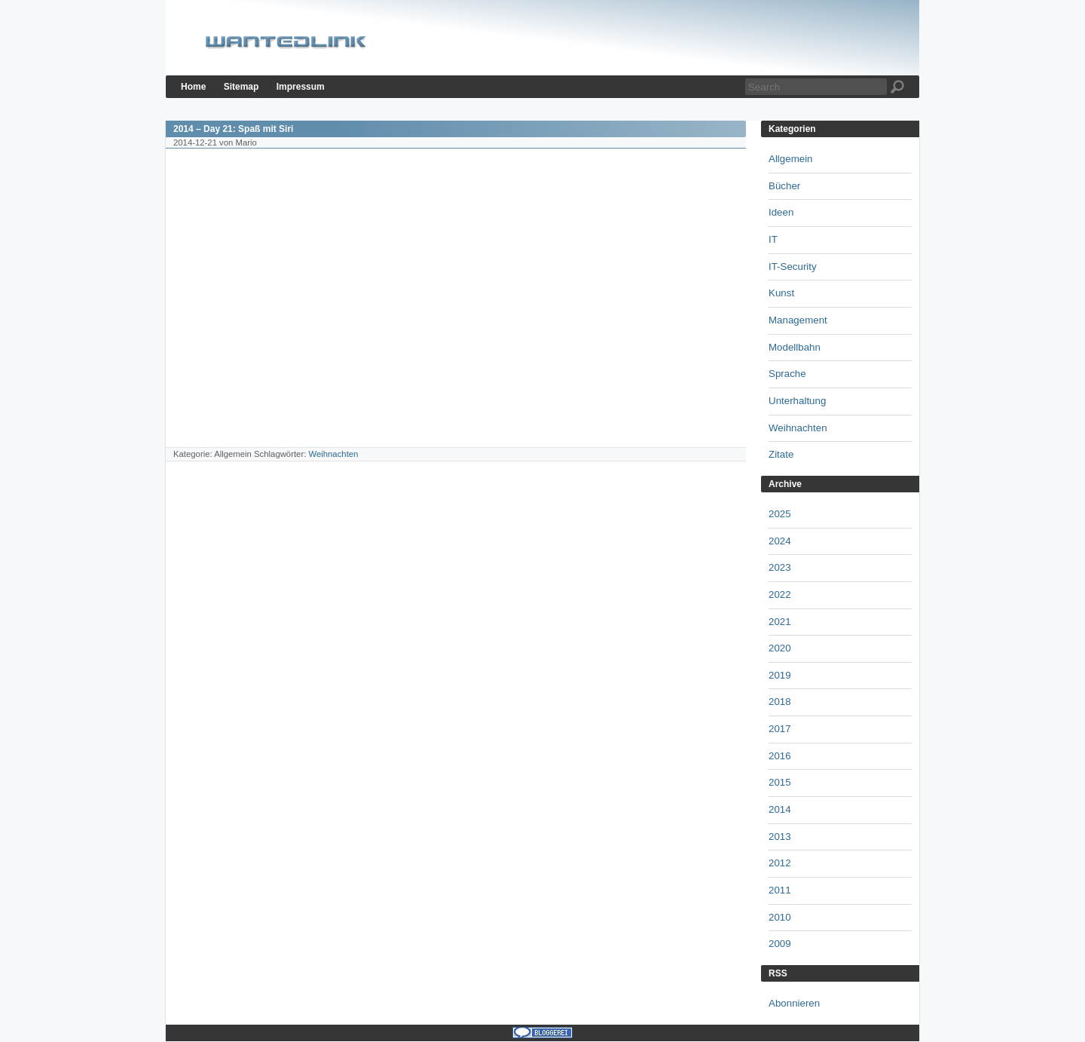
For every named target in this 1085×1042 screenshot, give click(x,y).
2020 (780, 648)
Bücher (784, 186)
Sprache (787, 373)
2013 (780, 836)
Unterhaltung (797, 400)
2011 (780, 890)
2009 (780, 943)
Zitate (781, 454)
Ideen (781, 212)
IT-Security (793, 266)
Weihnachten (333, 453)
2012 (780, 863)
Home (193, 86)
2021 (780, 621)
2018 (780, 701)
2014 (780, 809)
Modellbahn (795, 347)
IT (773, 239)
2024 (780, 541)
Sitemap (241, 86)
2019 (780, 675)
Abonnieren (794, 1003)
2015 (780, 782)
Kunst (781, 293)
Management (798, 320)
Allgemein (791, 158)
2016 (780, 756)
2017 (780, 728)
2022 (780, 594)
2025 (780, 513)
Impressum (301, 86)
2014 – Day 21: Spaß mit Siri (233, 129)
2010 (780, 917)
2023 (780, 567)
